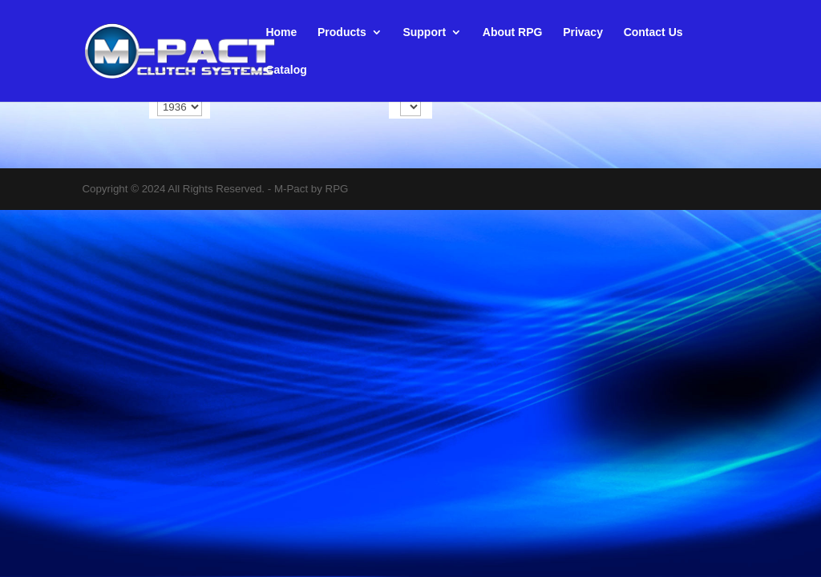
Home (281, 32)
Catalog (285, 70)
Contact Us (653, 32)
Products (341, 32)
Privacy (583, 32)
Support (424, 32)
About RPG (513, 32)
